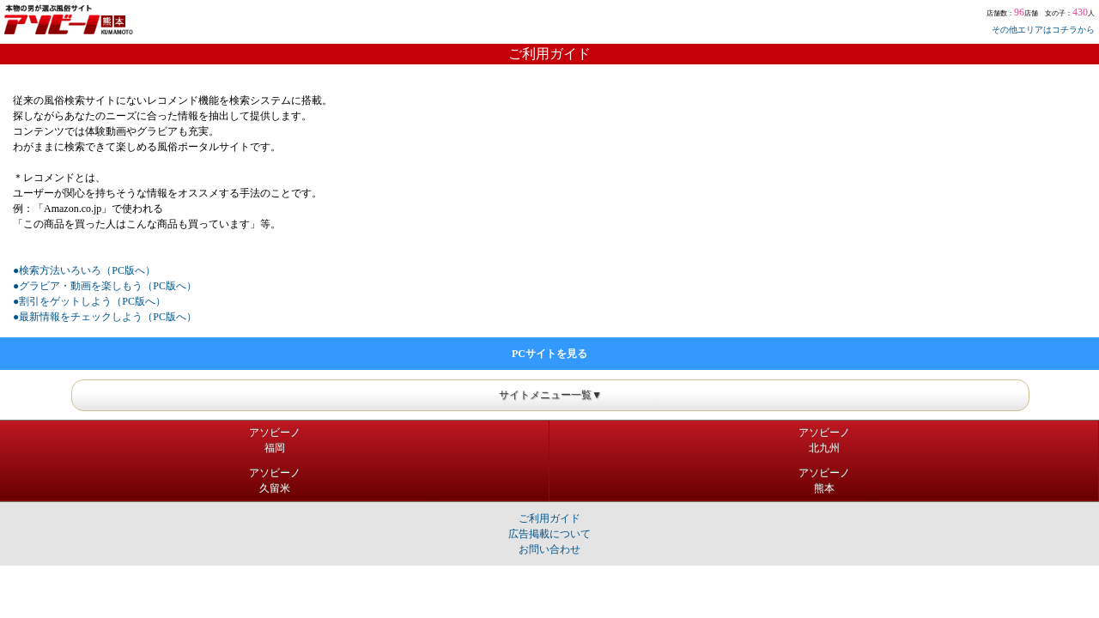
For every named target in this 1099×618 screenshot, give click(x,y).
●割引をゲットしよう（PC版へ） (89, 301)
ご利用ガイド (549, 518)
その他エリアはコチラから (1043, 29)
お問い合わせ (549, 549)
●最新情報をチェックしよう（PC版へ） (105, 317)
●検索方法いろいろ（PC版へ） (84, 270)
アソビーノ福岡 (275, 440)
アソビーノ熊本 (824, 480)
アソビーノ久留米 (275, 480)
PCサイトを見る (549, 354)
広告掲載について (549, 534)
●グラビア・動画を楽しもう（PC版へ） (105, 286)
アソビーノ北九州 (824, 440)
